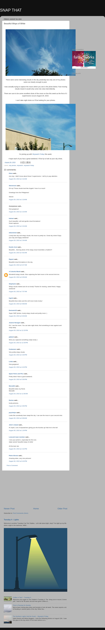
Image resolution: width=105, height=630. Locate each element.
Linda (11, 361)
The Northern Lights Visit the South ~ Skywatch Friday (30, 616)
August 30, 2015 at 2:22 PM (18, 449)
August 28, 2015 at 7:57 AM (18, 291)
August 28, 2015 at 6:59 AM (18, 277)
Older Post (62, 508)
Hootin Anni (13, 247)
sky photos (12, 165)
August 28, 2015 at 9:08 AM (18, 304)
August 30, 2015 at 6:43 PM (18, 461)
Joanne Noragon (15, 323)
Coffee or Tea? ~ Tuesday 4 (22, 597)
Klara (11, 173)
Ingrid (11, 298)
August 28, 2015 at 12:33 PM (18, 342)
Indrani (11, 218)
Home (36, 508)
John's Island (13, 425)
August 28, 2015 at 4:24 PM (18, 367)
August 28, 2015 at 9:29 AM (18, 316)
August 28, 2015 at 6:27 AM (18, 265)
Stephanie (12, 284)
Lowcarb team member (17, 437)
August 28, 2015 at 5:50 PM (18, 379)
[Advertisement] (35, 489)
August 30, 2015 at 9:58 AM (18, 418)
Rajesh (11, 259)
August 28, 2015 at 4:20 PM (18, 355)
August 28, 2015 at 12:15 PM (18, 330)
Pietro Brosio (13, 455)
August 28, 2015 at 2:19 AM (18, 199)
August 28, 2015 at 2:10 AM (18, 179)
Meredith (12, 386)
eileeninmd (13, 233)
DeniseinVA (13, 310)
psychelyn (12, 412)
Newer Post (9, 508)
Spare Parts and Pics (16, 374)
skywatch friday (29, 165)
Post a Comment (12, 465)
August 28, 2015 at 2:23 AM (18, 212)
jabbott (11, 337)
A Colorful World (14, 271)
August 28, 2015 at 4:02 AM (18, 252)
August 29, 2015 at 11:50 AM (18, 394)
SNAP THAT (11, 10)
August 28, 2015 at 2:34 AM (18, 240)
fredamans (12, 349)
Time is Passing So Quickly (22, 605)
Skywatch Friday (38, 154)
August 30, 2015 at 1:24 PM (18, 430)
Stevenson (12, 185)
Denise (11, 400)
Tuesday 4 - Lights (11, 520)
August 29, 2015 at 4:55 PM (18, 406)
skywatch (20, 165)
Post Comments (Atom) (20, 513)
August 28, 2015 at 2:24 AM (18, 226)
